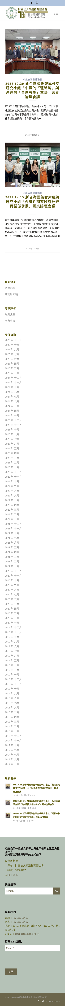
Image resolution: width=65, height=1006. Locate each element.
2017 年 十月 (12, 745)
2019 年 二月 (12, 670)
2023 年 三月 (12, 457)
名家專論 (10, 320)
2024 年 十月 (12, 387)
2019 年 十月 (12, 637)
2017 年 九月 (12, 750)
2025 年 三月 (12, 368)
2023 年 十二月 (13, 420)
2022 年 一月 (12, 519)
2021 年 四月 (12, 552)
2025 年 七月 (12, 354)
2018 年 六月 (12, 707)
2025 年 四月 (12, 363)
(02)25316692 (20, 921)
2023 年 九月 (12, 434)
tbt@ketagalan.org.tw (27, 934)
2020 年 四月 (12, 608)
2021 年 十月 (12, 533)
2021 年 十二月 (13, 523)
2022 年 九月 (12, 486)
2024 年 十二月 (13, 377)
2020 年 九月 (12, 585)
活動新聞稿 (11, 294)
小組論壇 (27, 79)
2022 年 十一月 (13, 476)
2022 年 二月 (12, 514)
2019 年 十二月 (13, 627)
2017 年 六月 (12, 759)
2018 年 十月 (12, 688)
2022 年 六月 (12, 495)
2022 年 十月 (12, 481)
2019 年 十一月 (13, 632)
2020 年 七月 (12, 594)
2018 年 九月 (12, 693)
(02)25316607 (20, 917)
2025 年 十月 (12, 344)
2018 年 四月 (12, 717)
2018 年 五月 (12, 712)
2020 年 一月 (12, 622)
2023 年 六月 (12, 443)
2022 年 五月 (12, 500)
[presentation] (31, 960)
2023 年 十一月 (13, 425)
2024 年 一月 (12, 415)
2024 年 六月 (12, 401)
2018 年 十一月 (13, 684)
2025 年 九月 (12, 349)
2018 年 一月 (12, 731)
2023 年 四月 (12, 453)
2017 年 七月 (12, 754)
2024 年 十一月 (13, 382)
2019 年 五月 (12, 660)
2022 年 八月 (12, 490)
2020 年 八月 (12, 589)
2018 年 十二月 (13, 679)
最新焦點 (10, 314)
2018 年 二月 (12, 726)
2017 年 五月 (12, 764)
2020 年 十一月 (13, 575)
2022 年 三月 (12, 509)
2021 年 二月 (12, 561)
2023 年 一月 (12, 467)
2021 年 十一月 (13, 528)
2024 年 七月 (12, 396)
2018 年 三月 (12, 721)
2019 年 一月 (12, 674)
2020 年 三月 (12, 613)
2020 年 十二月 (13, 571)
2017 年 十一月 (13, 740)
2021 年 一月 (12, 566)
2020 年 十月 (12, 580)
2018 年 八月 (12, 698)
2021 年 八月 (12, 542)
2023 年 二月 (12, 462)
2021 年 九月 (12, 538)
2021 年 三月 (12, 556)
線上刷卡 (13, 875)
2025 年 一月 (12, 373)
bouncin (57, 1001)
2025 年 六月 (12, 359)
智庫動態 (37, 79)
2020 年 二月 (12, 618)
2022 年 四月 (12, 505)
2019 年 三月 (12, 665)
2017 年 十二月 (13, 735)
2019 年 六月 (12, 655)
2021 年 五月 (12, 547)
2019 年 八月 (12, 646)
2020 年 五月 (12, 604)
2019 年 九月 (12, 641)
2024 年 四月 (12, 410)
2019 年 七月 (12, 651)
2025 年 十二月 (13, 340)
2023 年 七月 (12, 439)
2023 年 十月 (12, 429)
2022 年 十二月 (13, 472)
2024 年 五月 (12, 406)
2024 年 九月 (12, 392)
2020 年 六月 (12, 599)
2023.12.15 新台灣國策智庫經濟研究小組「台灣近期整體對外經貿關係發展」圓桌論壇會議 (32, 201)
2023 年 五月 (12, 448)
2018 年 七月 (12, 702)
